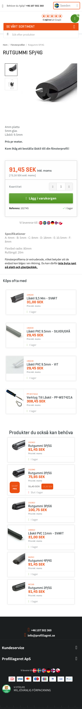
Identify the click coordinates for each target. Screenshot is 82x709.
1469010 (31, 529)
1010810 (31, 502)
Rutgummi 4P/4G (40, 560)
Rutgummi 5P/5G (40, 446)
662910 (31, 557)
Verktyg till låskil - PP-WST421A (49, 397)
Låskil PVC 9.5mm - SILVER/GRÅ (48, 331)
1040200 (30, 294)
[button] (22, 92)
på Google (52, 19)
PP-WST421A (32, 394)
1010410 (31, 442)
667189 (31, 584)
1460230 (30, 361)
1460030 (30, 327)
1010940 (31, 469)
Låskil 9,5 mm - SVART (42, 298)
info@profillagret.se (41, 635)
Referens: (14, 208)
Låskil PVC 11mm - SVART (46, 533)
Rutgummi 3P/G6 (40, 506)
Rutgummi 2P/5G (40, 473)
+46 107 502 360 (35, 5)
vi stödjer (19, 687)
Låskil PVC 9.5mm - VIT (42, 364)
